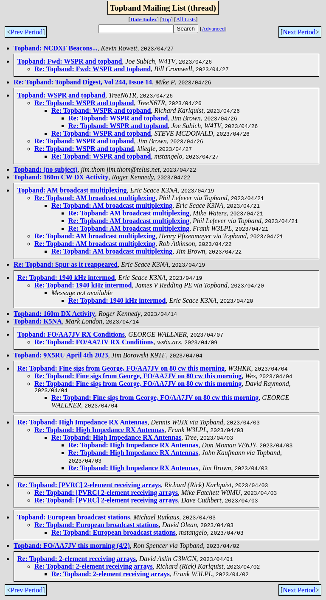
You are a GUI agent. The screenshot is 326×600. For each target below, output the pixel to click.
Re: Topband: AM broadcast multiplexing (94, 197)
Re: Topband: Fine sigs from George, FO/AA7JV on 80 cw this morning (121, 368)
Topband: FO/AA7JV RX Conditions (71, 334)
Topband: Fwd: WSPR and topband (69, 61)
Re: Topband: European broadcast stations (96, 526)
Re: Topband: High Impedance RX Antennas (82, 423)
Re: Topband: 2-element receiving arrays (76, 560)
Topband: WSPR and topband (61, 95)
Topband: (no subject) (46, 169)
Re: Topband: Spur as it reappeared (66, 264)
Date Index (143, 19)
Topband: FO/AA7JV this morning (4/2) (72, 546)
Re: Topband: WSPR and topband (84, 102)
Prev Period (26, 32)
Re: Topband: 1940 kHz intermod (66, 277)
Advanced (213, 28)
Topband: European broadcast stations (73, 518)
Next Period (299, 32)
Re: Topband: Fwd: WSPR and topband (92, 69)
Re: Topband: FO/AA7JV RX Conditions (94, 342)
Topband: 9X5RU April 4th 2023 (61, 355)
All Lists (186, 19)
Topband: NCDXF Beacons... (56, 48)
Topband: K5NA (38, 321)
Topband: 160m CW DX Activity (61, 177)
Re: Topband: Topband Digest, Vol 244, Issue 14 (83, 82)
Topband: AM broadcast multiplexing (71, 190)
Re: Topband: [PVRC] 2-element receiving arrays (89, 486)
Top (166, 19)
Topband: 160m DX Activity (54, 313)
